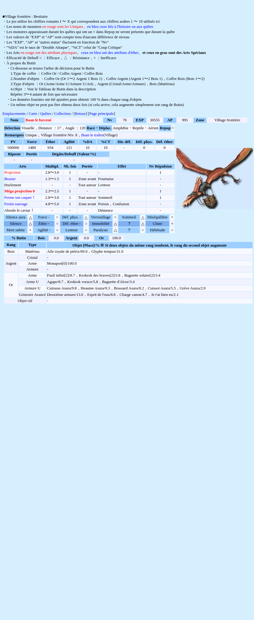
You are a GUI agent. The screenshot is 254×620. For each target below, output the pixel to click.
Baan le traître (92, 136)
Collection (62, 115)
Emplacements (13, 115)
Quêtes (45, 115)
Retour (80, 115)
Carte (33, 115)
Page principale (101, 115)
